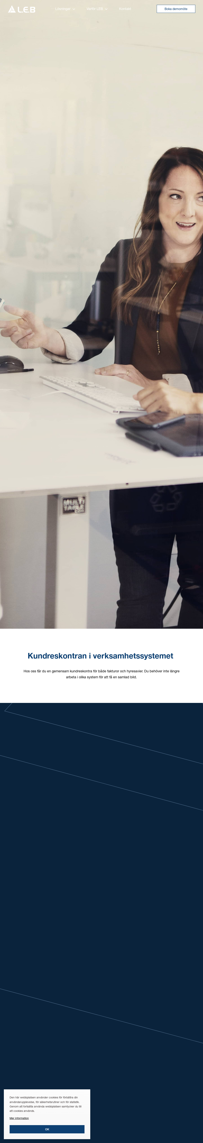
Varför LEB (97, 9)
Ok (47, 1129)
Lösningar (65, 9)
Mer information (19, 1118)
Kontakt (125, 9)
